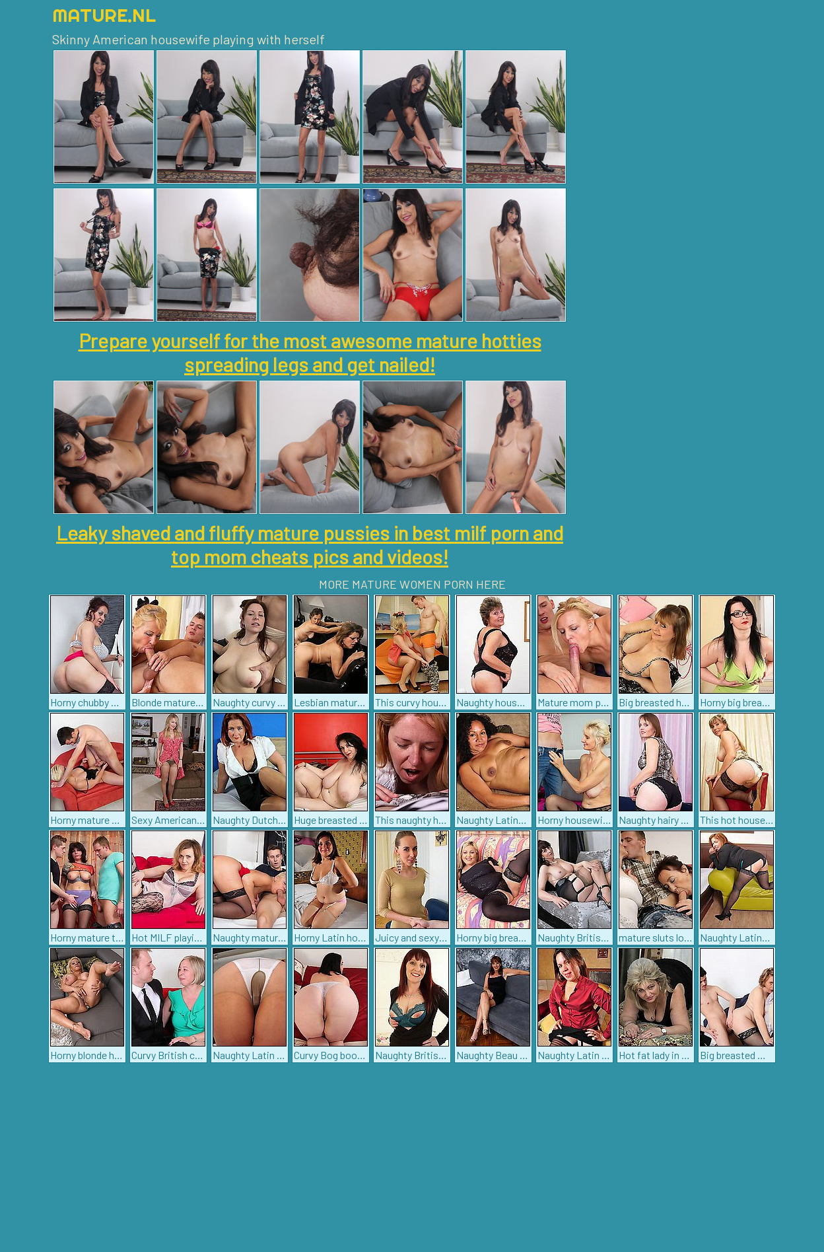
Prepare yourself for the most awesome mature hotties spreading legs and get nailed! (310, 352)
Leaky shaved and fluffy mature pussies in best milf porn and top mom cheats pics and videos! (309, 544)
